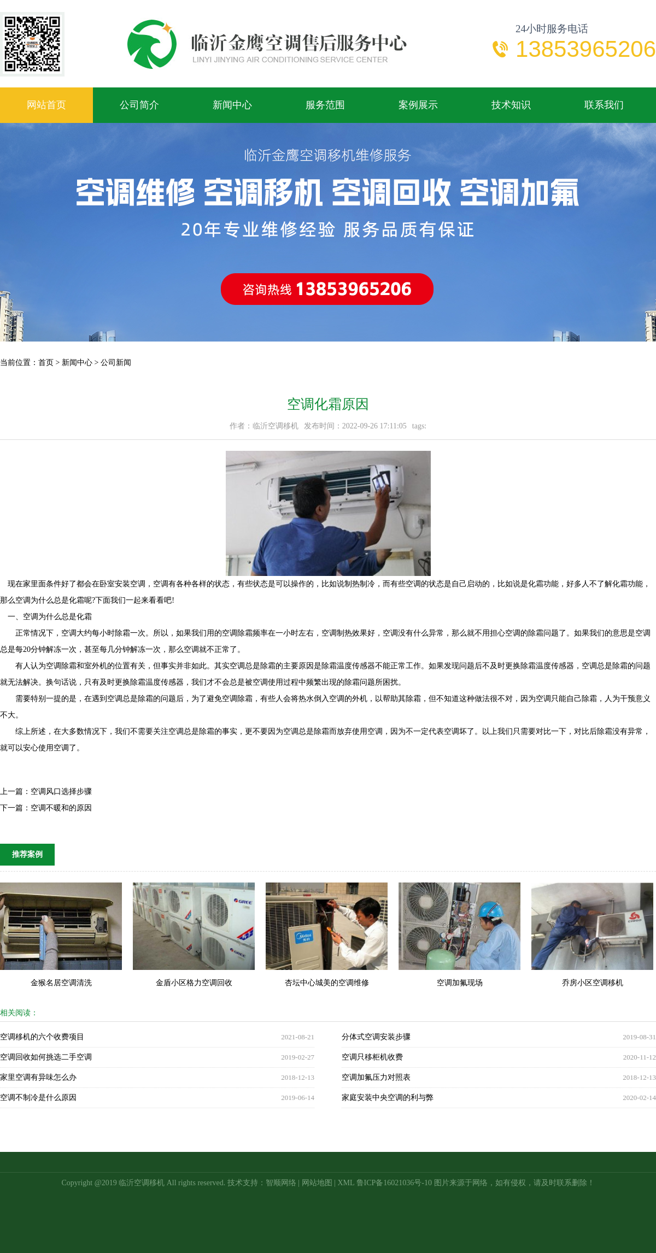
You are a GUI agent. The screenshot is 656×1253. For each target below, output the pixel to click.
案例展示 (418, 104)
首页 (46, 362)
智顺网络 (281, 1183)
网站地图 (317, 1183)
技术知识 (511, 104)
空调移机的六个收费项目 (42, 1037)
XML (345, 1183)
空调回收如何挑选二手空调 (46, 1057)
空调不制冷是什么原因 (38, 1097)
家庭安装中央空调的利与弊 (388, 1097)
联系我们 (604, 104)
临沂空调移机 (142, 1183)
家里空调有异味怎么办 (38, 1077)
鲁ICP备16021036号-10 (394, 1183)
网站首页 (46, 104)
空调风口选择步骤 (61, 791)
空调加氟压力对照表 (376, 1077)
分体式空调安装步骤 (376, 1037)
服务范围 (325, 104)
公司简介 (139, 104)
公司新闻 (116, 362)
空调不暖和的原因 (61, 808)
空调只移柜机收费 (372, 1057)
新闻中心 (232, 104)
